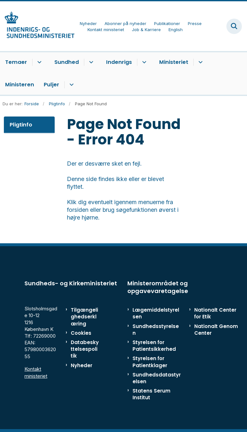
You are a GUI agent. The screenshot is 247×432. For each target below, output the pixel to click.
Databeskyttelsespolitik (85, 349)
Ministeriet (173, 62)
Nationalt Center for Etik (215, 313)
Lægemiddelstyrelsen (156, 313)
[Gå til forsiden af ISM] (37, 26)
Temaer (16, 62)
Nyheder (81, 365)
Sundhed (66, 62)
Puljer (51, 84)
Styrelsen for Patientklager (150, 361)
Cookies (81, 333)
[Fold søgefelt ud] (234, 26)
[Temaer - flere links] (38, 62)
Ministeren (19, 84)
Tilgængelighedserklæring (84, 317)
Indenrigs (119, 62)
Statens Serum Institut (151, 394)
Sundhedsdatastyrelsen (157, 378)
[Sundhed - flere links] (90, 62)
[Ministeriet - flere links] (199, 62)
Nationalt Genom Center (216, 329)
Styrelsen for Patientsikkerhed (154, 345)
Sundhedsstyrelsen (156, 329)
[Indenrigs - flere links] (143, 62)
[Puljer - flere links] (70, 84)
